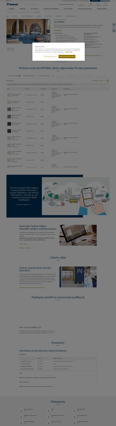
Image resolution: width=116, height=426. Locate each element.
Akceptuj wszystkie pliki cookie (67, 56)
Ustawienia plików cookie (51, 56)
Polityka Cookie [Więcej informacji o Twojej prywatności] (68, 52)
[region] (58, 52)
